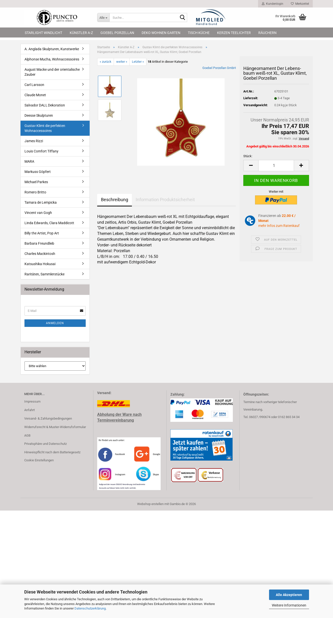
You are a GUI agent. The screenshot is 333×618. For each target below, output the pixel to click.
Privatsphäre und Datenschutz (45, 444)
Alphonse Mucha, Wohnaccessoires (51, 59)
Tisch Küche (199, 33)
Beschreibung (114, 199)
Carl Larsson (34, 85)
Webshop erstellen (150, 504)
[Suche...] (103, 17)
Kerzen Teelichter (234, 33)
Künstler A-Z (81, 33)
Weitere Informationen (289, 605)
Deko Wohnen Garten (161, 33)
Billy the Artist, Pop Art (41, 233)
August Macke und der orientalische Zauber (52, 71)
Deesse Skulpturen (38, 115)
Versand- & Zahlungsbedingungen (48, 418)
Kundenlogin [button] (272, 3)
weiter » (121, 61)
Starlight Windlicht (43, 33)
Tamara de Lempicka (40, 202)
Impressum (32, 401)
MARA (29, 161)
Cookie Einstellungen (39, 460)
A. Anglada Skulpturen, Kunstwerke (51, 49)
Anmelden (55, 323)
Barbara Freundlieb (39, 243)
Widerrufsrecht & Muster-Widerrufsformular (55, 427)
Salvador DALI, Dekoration (44, 105)
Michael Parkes (36, 182)
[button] (250, 165)
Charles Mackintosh (39, 254)
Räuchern (267, 33)
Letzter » (138, 61)
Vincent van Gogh (38, 213)
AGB (27, 435)
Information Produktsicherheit (165, 199)
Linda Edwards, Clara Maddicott (49, 223)
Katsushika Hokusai (39, 264)
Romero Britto (35, 192)
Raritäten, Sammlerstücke (44, 274)
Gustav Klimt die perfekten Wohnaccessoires (44, 128)
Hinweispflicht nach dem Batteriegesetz (52, 452)
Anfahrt (29, 410)
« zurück (105, 61)
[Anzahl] (276, 165)
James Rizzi (33, 141)
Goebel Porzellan (117, 33)
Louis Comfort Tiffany (41, 151)
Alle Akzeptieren (289, 595)
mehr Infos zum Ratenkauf (279, 226)
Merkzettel (300, 3)
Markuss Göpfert (37, 172)
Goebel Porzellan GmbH (219, 68)
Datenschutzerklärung (90, 608)
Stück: (247, 156)
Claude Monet (35, 95)
